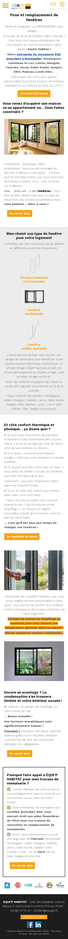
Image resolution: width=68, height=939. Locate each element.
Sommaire (56, 931)
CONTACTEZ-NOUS (34, 93)
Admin (46, 931)
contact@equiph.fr (45, 910)
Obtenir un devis (34, 917)
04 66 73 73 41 (20, 910)
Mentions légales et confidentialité (24, 931)
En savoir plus (19, 213)
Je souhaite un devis (22, 536)
